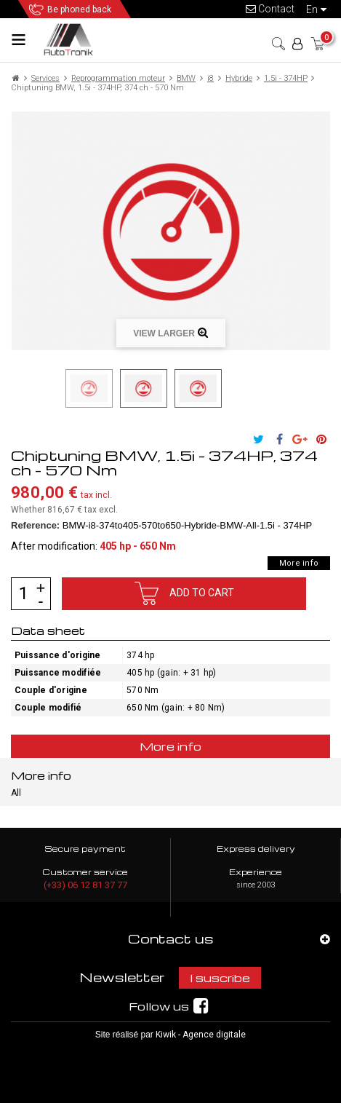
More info (298, 563)
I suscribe (220, 977)
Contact (270, 9)
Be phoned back (79, 9)
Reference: (35, 525)
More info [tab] (171, 746)
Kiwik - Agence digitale (201, 1034)
